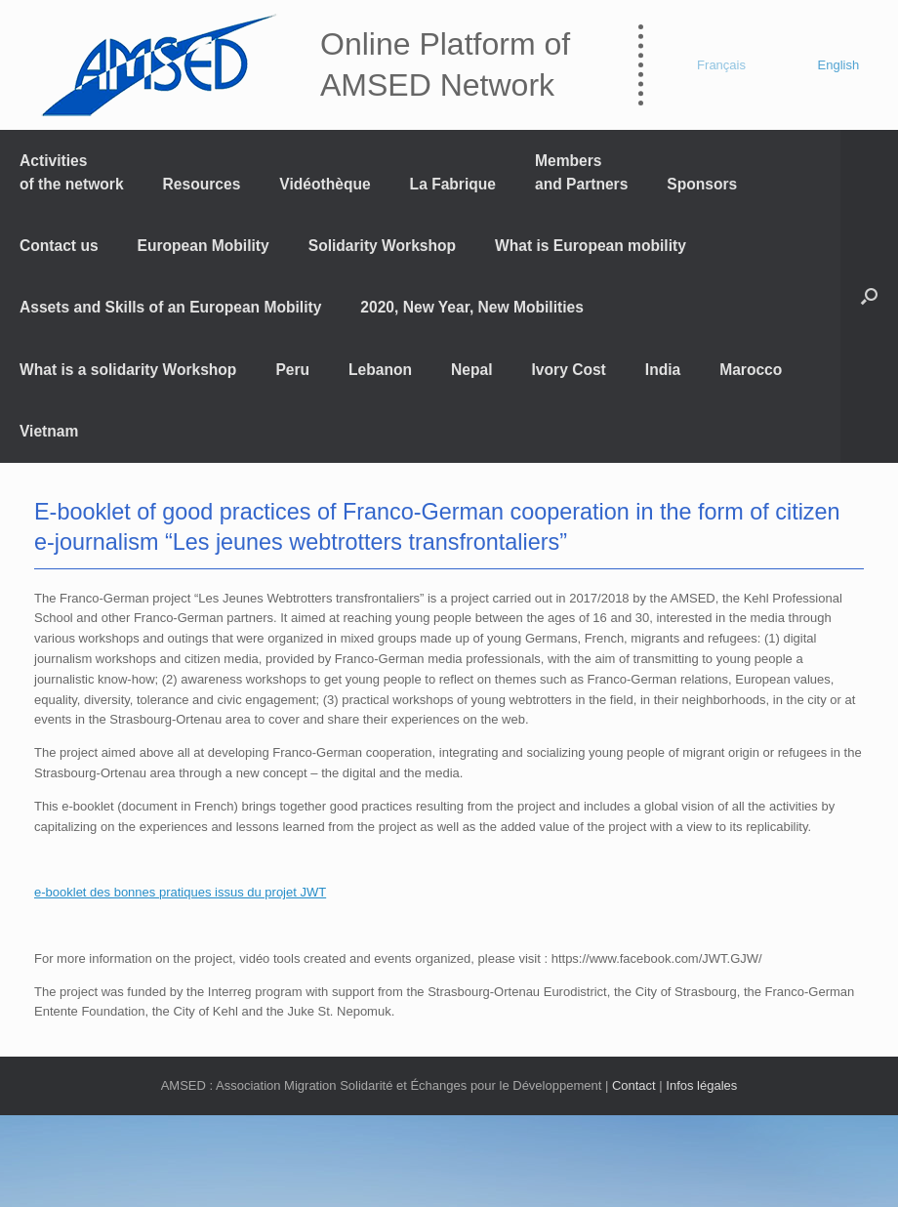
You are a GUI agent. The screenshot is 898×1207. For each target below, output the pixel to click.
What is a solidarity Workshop (128, 369)
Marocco (750, 369)
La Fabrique (453, 184)
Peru (292, 369)
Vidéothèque (324, 184)
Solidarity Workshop (382, 245)
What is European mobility (590, 245)
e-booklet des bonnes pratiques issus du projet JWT (180, 892)
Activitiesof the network (72, 171)
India (662, 369)
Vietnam (49, 431)
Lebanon (380, 369)
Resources (202, 184)
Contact (634, 1085)
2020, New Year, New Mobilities (472, 307)
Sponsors (702, 184)
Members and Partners (581, 171)
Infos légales (701, 1085)
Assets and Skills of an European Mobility (170, 307)
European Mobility (203, 245)
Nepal (471, 369)
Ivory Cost (569, 369)
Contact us (59, 245)
